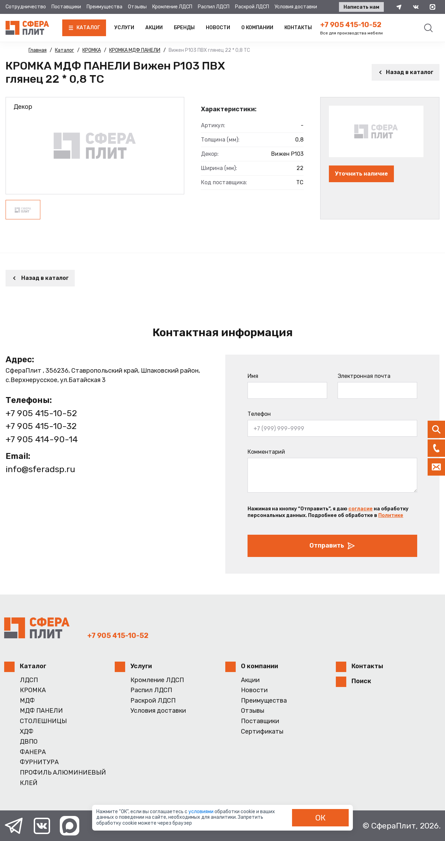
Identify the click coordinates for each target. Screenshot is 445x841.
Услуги (124, 28)
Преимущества (104, 7)
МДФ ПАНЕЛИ (41, 710)
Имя (253, 376)
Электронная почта (364, 376)
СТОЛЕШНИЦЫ (43, 721)
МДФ (27, 700)
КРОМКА (33, 690)
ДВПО (29, 741)
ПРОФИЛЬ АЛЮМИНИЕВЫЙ (63, 772)
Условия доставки (296, 7)
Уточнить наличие (361, 173)
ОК (320, 818)
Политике (390, 515)
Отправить (332, 546)
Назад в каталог (406, 72)
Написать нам (361, 7)
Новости (218, 28)
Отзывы (137, 7)
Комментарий (266, 451)
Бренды (184, 28)
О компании (257, 28)
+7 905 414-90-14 (42, 439)
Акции (154, 28)
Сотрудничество (26, 7)
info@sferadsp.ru (40, 469)
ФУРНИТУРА (39, 762)
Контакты (298, 28)
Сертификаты (262, 731)
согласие (360, 509)
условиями (201, 812)
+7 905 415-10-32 (41, 426)
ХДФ (26, 731)
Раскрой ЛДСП (252, 7)
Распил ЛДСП (213, 7)
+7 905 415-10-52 (350, 25)
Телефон (259, 414)
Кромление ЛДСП (172, 7)
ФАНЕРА (33, 752)
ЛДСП (29, 680)
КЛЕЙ (29, 783)
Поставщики (66, 7)
